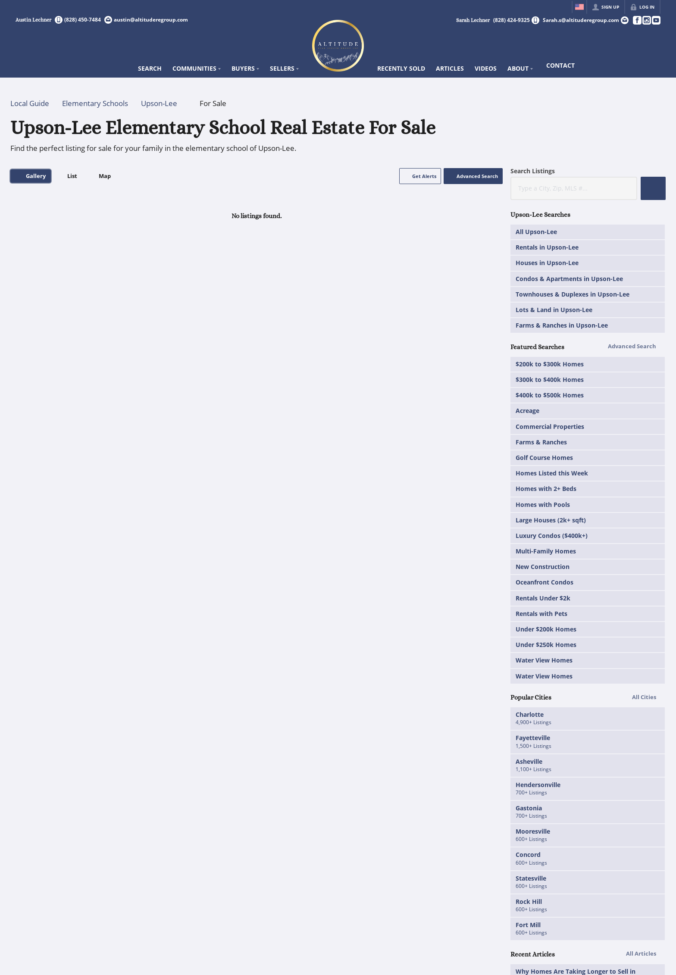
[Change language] (579, 7)
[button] (420, 176)
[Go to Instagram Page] (646, 20)
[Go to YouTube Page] (655, 20)
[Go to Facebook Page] (637, 20)
